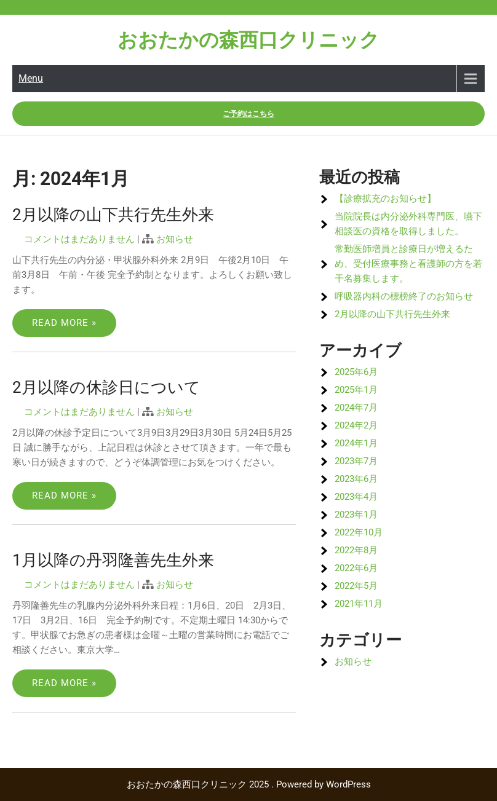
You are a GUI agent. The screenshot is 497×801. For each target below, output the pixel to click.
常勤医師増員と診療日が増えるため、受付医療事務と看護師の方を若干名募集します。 (408, 263)
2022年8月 (356, 550)
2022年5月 (356, 585)
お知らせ (174, 239)
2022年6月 (356, 568)
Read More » (64, 322)
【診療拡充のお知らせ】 (385, 198)
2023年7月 (356, 461)
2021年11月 (359, 603)
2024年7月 (356, 407)
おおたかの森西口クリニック (248, 40)
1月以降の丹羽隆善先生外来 (113, 560)
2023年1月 (356, 514)
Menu (30, 78)
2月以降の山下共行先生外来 (113, 214)
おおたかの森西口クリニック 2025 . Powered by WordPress (249, 784)
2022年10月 (359, 532)
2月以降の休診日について (106, 387)
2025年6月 (356, 371)
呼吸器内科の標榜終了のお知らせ (404, 296)
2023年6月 (356, 478)
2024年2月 (356, 425)
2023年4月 (356, 496)
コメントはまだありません (79, 239)
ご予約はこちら (248, 113)
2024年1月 (356, 443)
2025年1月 (356, 389)
